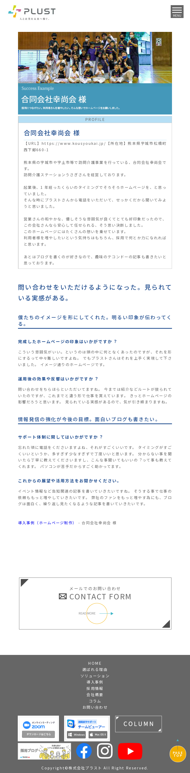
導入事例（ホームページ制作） (47, 522)
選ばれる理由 (95, 669)
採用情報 (95, 688)
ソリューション (95, 675)
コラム (95, 701)
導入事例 (95, 682)
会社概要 (95, 694)
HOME (95, 663)
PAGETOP (178, 754)
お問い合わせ (95, 707)
